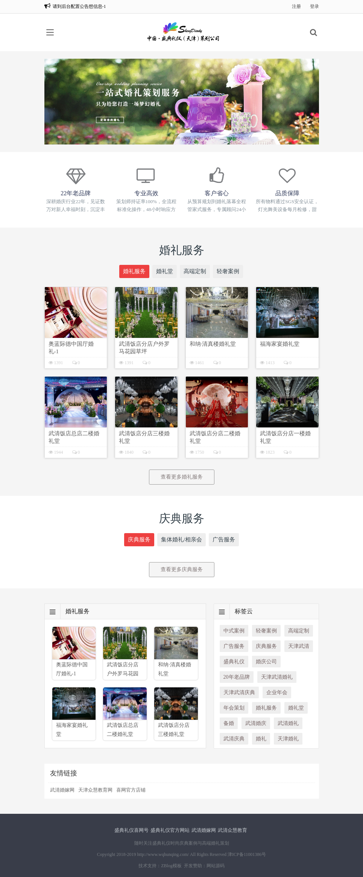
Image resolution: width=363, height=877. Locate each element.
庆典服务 (139, 540)
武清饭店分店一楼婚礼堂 (285, 437)
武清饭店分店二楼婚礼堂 (215, 437)
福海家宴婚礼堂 (279, 344)
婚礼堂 (164, 271)
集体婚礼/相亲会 (181, 540)
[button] (166, 138)
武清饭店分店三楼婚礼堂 (144, 437)
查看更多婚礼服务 (182, 477)
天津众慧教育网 (95, 790)
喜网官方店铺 (131, 790)
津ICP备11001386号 (247, 854)
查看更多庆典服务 (182, 569)
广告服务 (224, 540)
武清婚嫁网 (62, 790)
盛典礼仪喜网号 (131, 830)
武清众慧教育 (232, 830)
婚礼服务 (134, 271)
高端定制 (195, 271)
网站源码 (216, 865)
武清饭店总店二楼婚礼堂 (74, 437)
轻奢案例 (228, 271)
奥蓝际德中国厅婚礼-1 (71, 347)
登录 (314, 6)
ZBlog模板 (171, 865)
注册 (296, 6)
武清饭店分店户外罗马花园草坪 (144, 347)
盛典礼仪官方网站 (170, 830)
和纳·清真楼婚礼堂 (213, 344)
